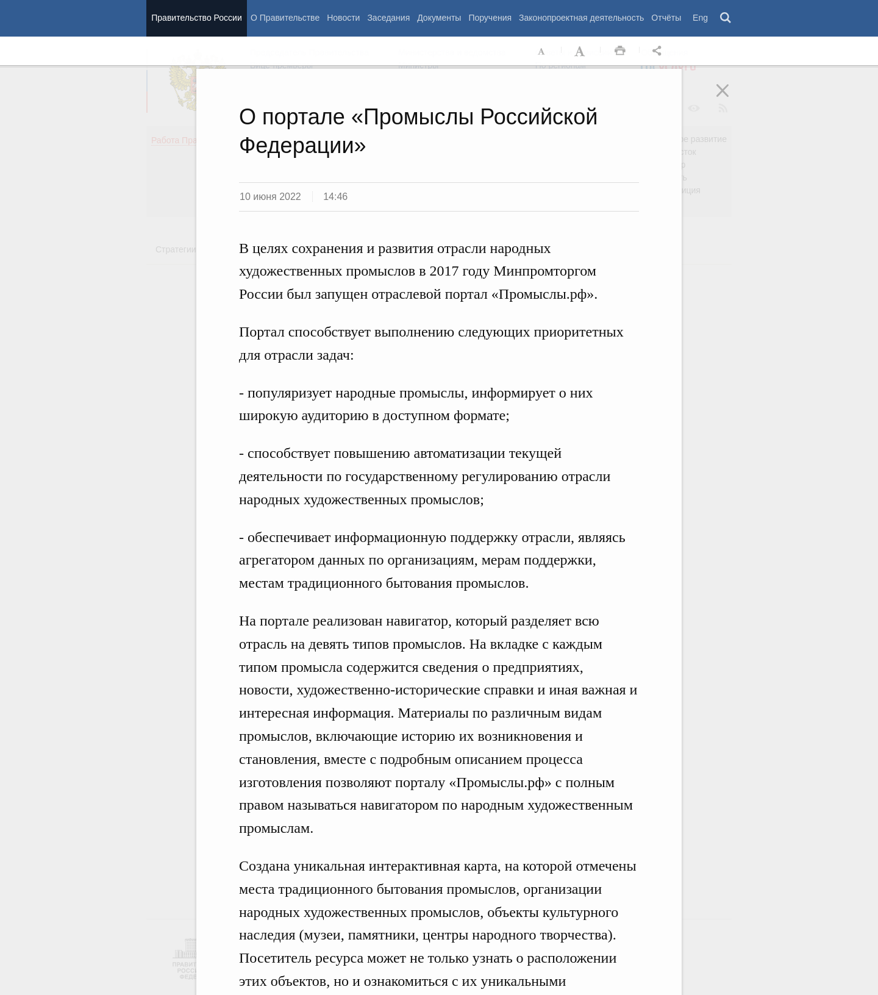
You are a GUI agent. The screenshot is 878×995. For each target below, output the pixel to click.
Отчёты (666, 18)
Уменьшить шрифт (542, 51)
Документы (439, 18)
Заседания (388, 18)
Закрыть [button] (731, 98)
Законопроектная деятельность (581, 18)
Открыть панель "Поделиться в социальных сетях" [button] (659, 51)
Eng (700, 18)
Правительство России (196, 18)
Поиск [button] (726, 18)
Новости (343, 18)
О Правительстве (285, 18)
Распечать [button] (620, 51)
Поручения (490, 18)
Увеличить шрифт (581, 51)
